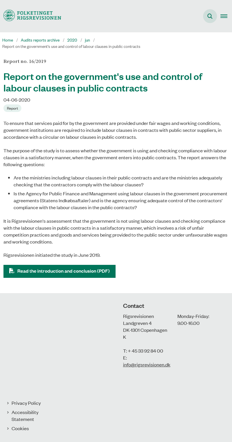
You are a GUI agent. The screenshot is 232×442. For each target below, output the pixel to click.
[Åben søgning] (210, 16)
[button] (226, 16)
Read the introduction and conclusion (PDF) (63, 270)
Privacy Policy (26, 403)
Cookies (20, 428)
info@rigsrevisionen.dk (146, 364)
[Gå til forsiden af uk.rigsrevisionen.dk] (30, 16)
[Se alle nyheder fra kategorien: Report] (13, 107)
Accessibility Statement (25, 415)
